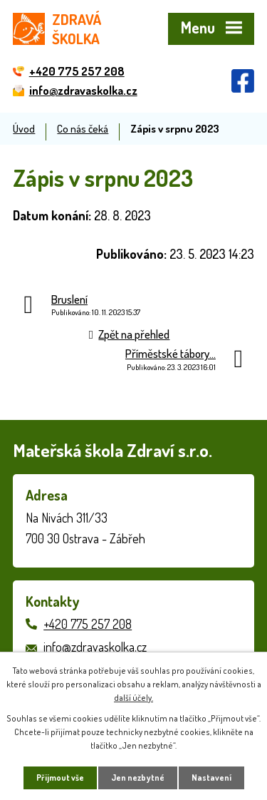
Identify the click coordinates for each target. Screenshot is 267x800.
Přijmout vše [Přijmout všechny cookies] (60, 777)
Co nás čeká (82, 128)
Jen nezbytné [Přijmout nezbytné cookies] (137, 777)
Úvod (24, 128)
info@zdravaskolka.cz (95, 647)
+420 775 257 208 (87, 624)
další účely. (133, 697)
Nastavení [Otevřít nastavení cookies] (211, 777)
